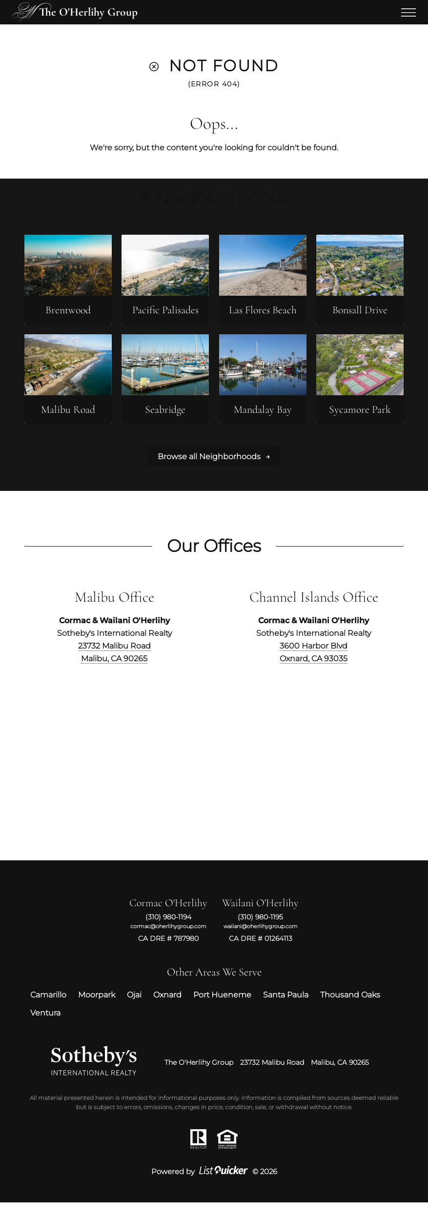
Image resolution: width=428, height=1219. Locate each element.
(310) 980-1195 (260, 933)
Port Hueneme (222, 1011)
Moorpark (96, 1011)
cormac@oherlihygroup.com (168, 942)
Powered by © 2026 (214, 1188)
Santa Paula (285, 1011)
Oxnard (167, 1011)
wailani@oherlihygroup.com (261, 942)
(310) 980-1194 (168, 933)
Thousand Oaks (350, 1011)
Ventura (45, 1029)
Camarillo (48, 1011)
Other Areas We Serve (214, 989)
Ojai (134, 1011)
